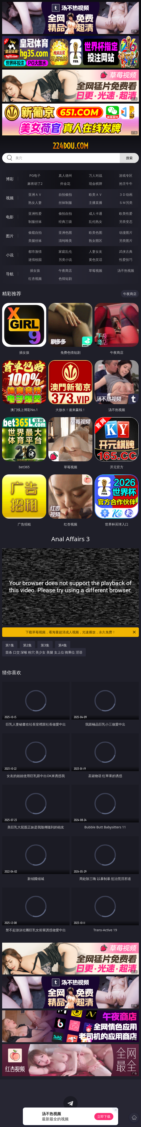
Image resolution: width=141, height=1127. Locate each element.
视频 (10, 198)
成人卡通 (95, 213)
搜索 (129, 158)
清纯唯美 (65, 240)
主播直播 (95, 202)
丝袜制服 (65, 202)
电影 (10, 217)
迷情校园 (35, 259)
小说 (10, 255)
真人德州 (65, 175)
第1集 (9, 645)
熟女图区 (95, 240)
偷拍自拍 (65, 213)
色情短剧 (65, 278)
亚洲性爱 (35, 213)
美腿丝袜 (35, 240)
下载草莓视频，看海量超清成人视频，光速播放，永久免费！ (80, 632)
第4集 (62, 645)
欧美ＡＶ (95, 194)
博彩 (10, 178)
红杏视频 (35, 278)
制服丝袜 (35, 221)
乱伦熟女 (95, 221)
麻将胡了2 (35, 183)
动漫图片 (125, 232)
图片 (10, 236)
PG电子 (34, 175)
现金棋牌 (95, 183)
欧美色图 (95, 232)
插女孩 (35, 270)
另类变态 (125, 221)
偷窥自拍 (35, 232)
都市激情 (35, 251)
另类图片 (125, 240)
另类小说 (65, 259)
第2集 (27, 645)
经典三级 (65, 221)
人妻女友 (95, 251)
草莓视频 (95, 270)
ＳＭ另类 (125, 202)
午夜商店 (65, 270)
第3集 (45, 645)
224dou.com (70, 146)
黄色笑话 (95, 259)
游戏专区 (125, 175)
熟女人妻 (35, 202)
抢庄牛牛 (125, 183)
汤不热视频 (125, 270)
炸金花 (65, 183)
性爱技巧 (125, 259)
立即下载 (104, 1116)
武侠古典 (125, 251)
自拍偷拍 (65, 194)
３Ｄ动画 (125, 194)
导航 (10, 274)
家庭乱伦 (65, 251)
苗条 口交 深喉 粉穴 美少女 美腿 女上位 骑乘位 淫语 (43, 652)
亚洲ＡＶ (35, 194)
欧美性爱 (125, 213)
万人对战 (95, 175)
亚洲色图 (65, 232)
